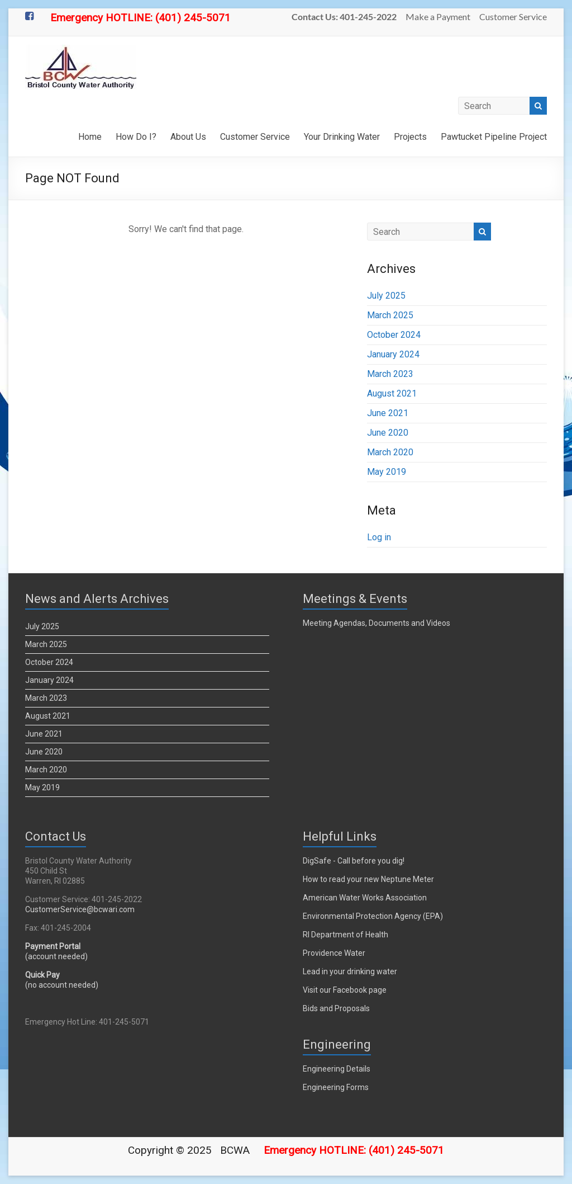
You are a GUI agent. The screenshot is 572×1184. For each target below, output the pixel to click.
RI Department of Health (345, 934)
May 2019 (386, 471)
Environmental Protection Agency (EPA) (373, 916)
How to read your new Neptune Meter (368, 879)
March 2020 (390, 452)
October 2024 (394, 334)
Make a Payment (438, 16)
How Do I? (136, 136)
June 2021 (387, 413)
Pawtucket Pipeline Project (494, 136)
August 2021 (392, 393)
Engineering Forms (336, 1087)
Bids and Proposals (336, 1008)
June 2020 (387, 432)
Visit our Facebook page (345, 989)
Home (90, 136)
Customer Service (513, 16)
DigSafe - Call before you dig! (353, 860)
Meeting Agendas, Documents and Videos (376, 623)
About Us (188, 136)
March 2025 (390, 315)
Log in (379, 537)
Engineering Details (336, 1068)
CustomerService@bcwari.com (80, 909)
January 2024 (393, 354)
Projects (410, 136)
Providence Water (334, 953)
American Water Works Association (365, 897)
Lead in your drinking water (350, 971)
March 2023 (390, 374)
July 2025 (386, 295)
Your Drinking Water (342, 136)
